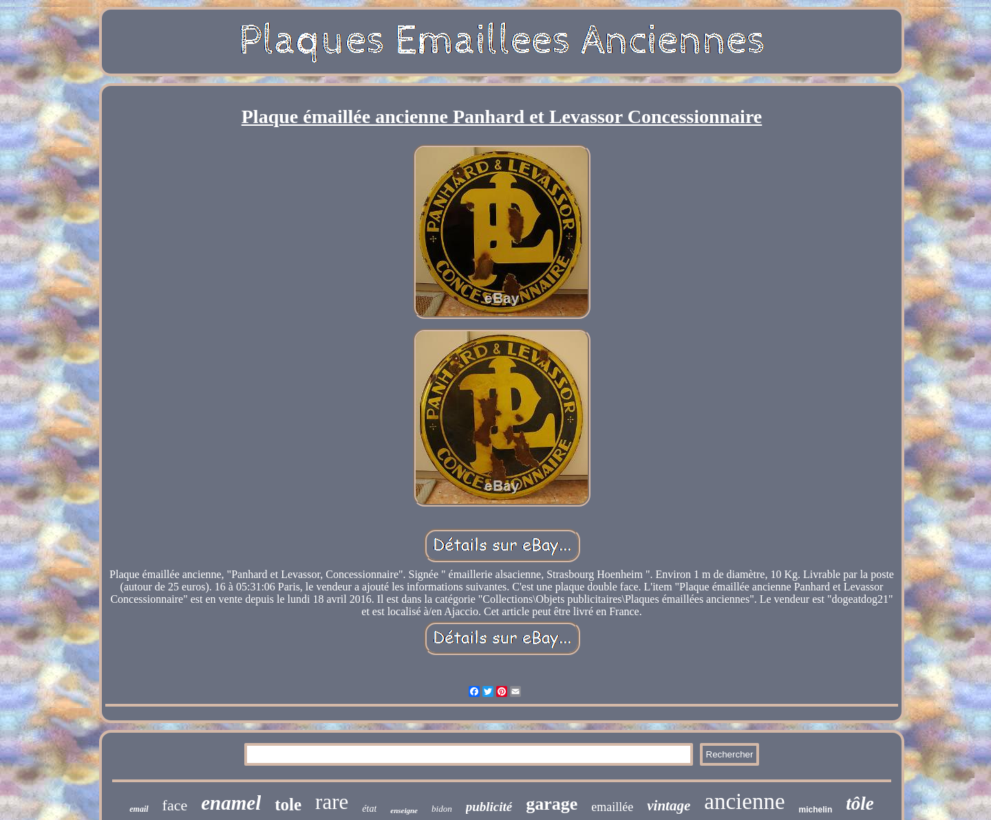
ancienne (744, 801)
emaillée (612, 807)
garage (551, 804)
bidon (441, 809)
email (138, 809)
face (175, 805)
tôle (860, 803)
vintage (668, 805)
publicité (489, 806)
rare (331, 802)
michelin (816, 810)
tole (288, 804)
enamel (231, 803)
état (369, 809)
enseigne (404, 810)
